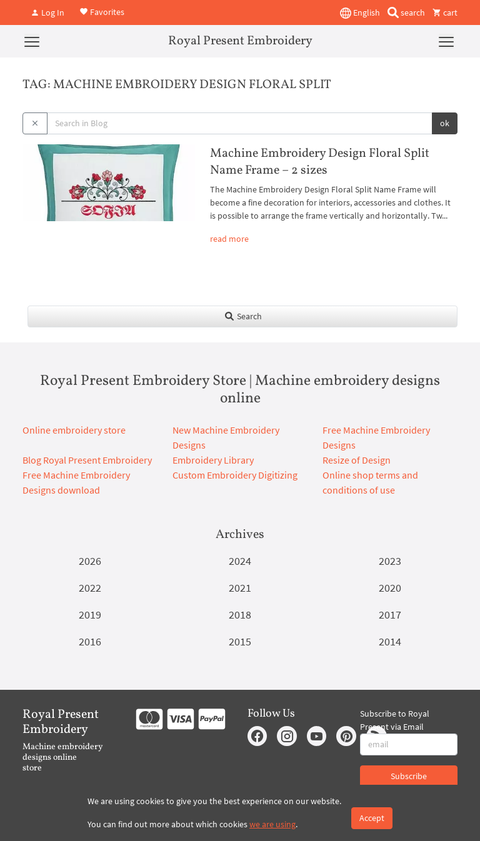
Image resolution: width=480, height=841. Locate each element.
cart (445, 12)
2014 (390, 641)
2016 (90, 641)
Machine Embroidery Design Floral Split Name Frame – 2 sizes (319, 162)
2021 (240, 587)
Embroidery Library (213, 460)
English (360, 13)
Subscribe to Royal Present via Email (394, 720)
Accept (371, 818)
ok (444, 123)
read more (229, 238)
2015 (240, 641)
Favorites (101, 11)
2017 (390, 614)
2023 (390, 561)
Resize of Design (356, 460)
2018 (240, 614)
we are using (272, 824)
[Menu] (31, 41)
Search (243, 316)
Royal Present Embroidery (240, 41)
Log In (47, 12)
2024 (240, 561)
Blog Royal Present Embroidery (87, 460)
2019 (90, 614)
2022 (90, 587)
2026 (90, 561)
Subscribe (409, 776)
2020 (390, 587)
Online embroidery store (74, 430)
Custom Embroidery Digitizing (235, 475)
